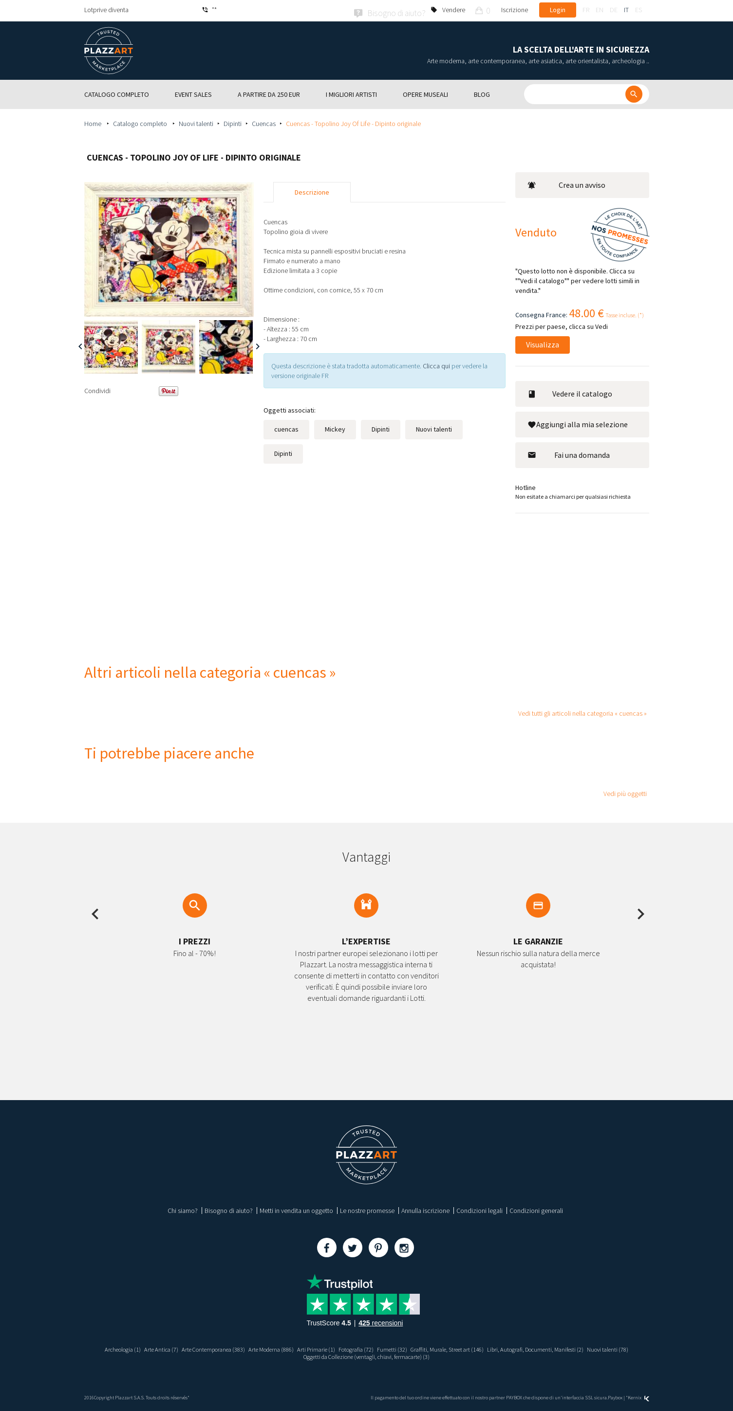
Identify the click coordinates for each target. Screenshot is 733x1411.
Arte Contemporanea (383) (218, 1347)
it (626, 9)
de (614, 9)
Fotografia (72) (379, 1347)
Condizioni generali (536, 1209)
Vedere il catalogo (569, 392)
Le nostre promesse (367, 1209)
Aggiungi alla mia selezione (577, 423)
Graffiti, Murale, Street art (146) (482, 1347)
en (599, 9)
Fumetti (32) (420, 1347)
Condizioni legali (479, 1209)
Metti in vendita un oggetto (296, 1209)
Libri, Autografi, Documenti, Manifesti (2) (583, 1347)
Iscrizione (514, 9)
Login (557, 9)
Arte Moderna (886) (284, 1347)
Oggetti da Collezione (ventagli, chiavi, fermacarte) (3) (391, 1356)
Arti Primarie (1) (335, 1347)
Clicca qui (437, 364)
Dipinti (233, 122)
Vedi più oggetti (625, 792)
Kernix (638, 1397)
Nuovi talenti (196, 122)
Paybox (615, 1397)
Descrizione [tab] (312, 190)
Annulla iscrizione (425, 1209)
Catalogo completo (141, 122)
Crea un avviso (566, 183)
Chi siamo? (183, 1209)
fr (586, 9)
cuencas (286, 427)
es (638, 9)
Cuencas (264, 122)
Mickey (335, 427)
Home (93, 122)
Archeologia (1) (116, 1347)
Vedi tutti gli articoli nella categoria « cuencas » (582, 711)
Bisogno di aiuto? (229, 1209)
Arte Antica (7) (159, 1347)
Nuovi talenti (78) (290, 1356)
